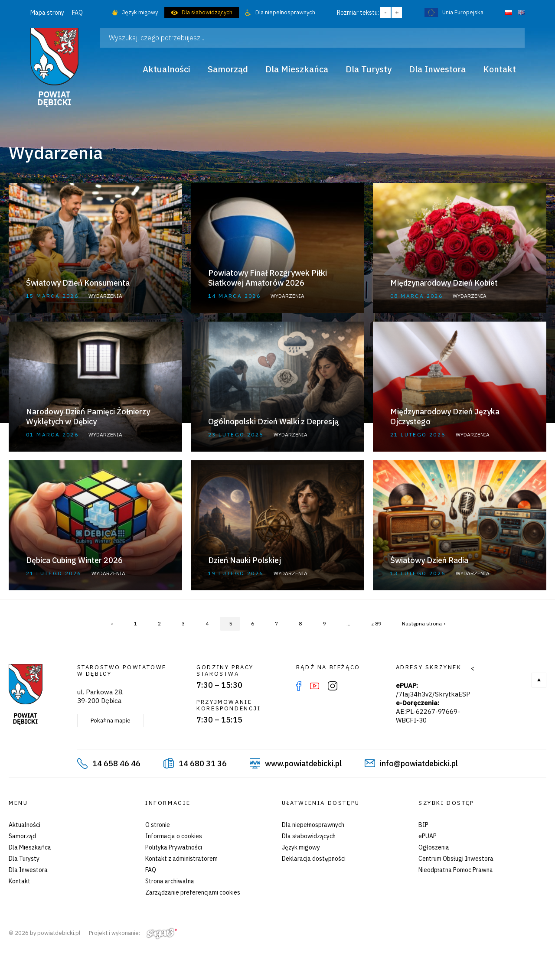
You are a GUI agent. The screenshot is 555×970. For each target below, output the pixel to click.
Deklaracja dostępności (314, 859)
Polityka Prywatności (173, 847)
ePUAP (427, 836)
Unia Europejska (462, 12)
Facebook (298, 686)
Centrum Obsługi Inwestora (455, 859)
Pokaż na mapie (111, 720)
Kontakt (19, 881)
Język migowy (140, 12)
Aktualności (24, 825)
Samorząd (22, 836)
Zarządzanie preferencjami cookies (192, 892)
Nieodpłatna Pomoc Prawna (455, 870)
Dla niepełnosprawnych (285, 12)
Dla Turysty (24, 859)
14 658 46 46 (116, 763)
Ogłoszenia (433, 847)
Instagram (332, 686)
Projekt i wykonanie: (133, 933)
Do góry (539, 680)
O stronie (157, 825)
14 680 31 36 (203, 763)
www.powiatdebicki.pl (303, 763)
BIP (423, 825)
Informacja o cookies (173, 836)
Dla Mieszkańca (30, 847)
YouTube (314, 686)
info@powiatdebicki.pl (419, 763)
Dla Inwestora (28, 870)
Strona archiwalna (169, 881)
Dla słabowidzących (207, 12)
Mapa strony (47, 12)
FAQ (77, 12)
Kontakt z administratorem (181, 859)
